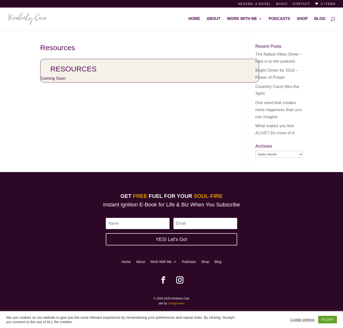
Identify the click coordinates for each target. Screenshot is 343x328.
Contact (301, 4)
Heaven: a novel (254, 4)
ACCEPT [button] (327, 319)
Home (194, 19)
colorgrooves (176, 303)
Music (282, 4)
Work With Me (242, 19)
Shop (302, 19)
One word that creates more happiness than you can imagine (278, 109)
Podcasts (279, 19)
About (213, 19)
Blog (319, 19)
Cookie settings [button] (302, 320)
